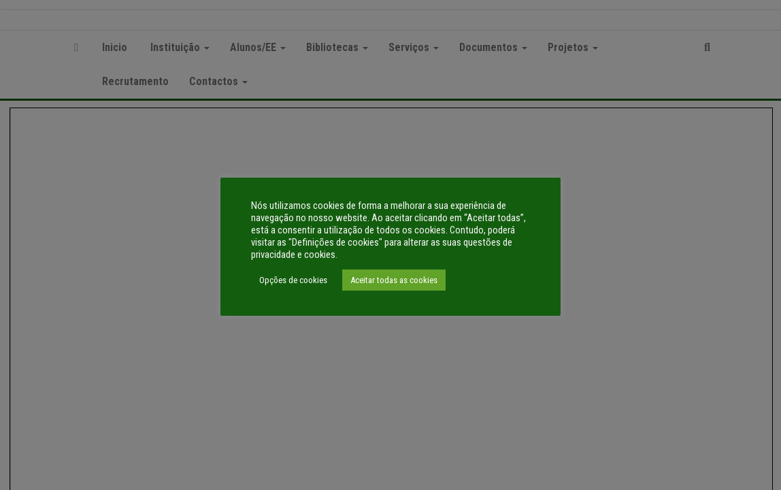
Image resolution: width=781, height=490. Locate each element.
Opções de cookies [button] (293, 280)
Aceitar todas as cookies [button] (393, 280)
